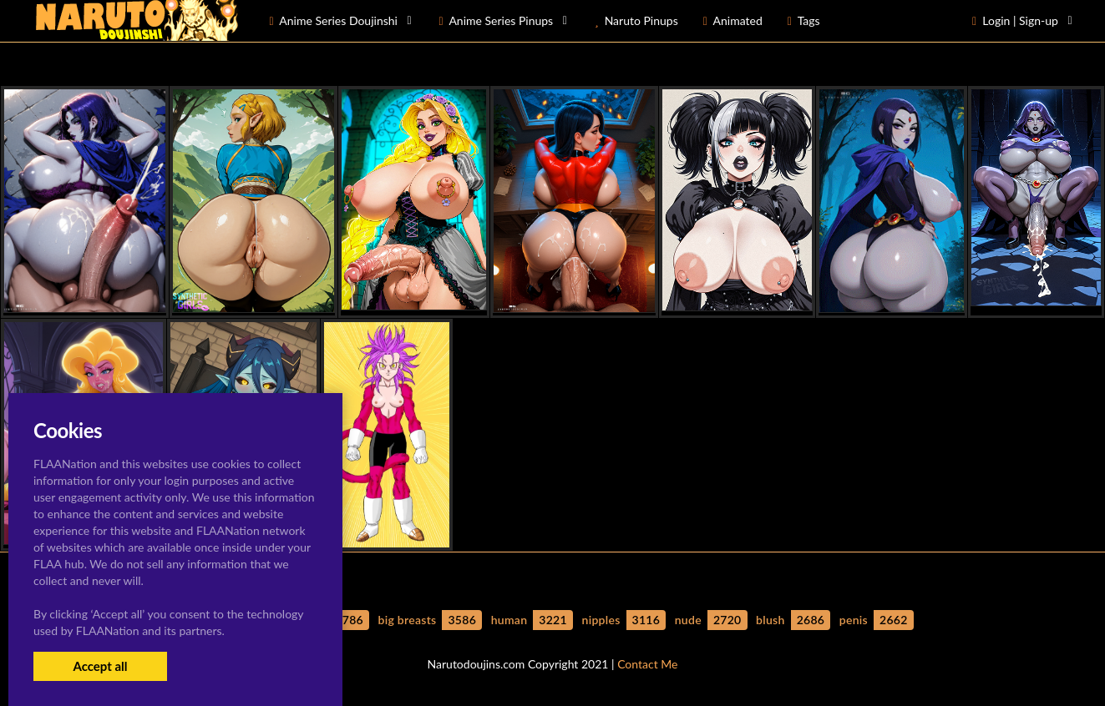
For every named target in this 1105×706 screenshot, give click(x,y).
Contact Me (647, 664)
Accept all (100, 665)
